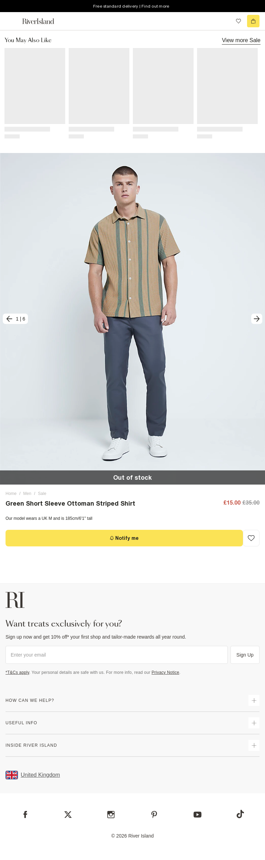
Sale (42, 493)
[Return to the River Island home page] (42, 21)
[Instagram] (111, 814)
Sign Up (245, 655)
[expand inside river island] (253, 745)
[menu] (12, 21)
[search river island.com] (224, 21)
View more (241, 40)
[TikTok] (240, 814)
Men (27, 493)
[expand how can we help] (253, 700)
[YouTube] (197, 814)
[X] (68, 815)
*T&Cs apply (17, 672)
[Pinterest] (154, 814)
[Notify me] (124, 538)
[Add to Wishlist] (251, 538)
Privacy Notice (165, 672)
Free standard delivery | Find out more (131, 6)
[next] (256, 319)
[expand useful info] (253, 722)
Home (11, 493)
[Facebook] (25, 814)
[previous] (15, 319)
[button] (132, 319)
